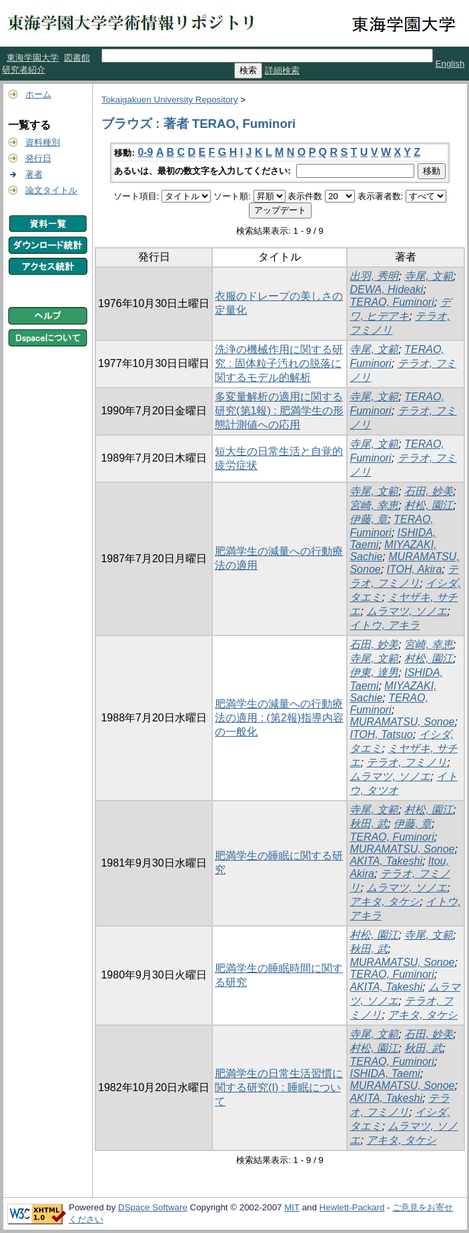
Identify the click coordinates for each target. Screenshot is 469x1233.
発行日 (38, 158)
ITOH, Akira (414, 569)
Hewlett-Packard (352, 1207)
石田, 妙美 (428, 491)
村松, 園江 (428, 505)
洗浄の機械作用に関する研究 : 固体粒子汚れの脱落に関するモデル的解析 (279, 363)
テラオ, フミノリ (406, 762)
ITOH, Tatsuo (381, 734)
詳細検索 (282, 70)
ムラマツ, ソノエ (406, 611)
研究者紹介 (23, 70)
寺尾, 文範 (428, 276)
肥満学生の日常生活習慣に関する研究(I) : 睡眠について (279, 1087)
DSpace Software (152, 1207)
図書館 (77, 58)
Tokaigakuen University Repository (169, 100)
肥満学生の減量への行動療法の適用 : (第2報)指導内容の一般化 (279, 717)
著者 (34, 174)
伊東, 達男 (374, 672)
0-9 (145, 152)
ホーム (38, 94)
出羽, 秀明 (374, 276)
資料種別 (42, 142)
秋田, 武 (369, 823)
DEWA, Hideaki (386, 289)
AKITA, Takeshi (386, 861)
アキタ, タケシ (385, 901)
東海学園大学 (33, 58)
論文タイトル (51, 190)
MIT (292, 1207)
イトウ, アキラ (385, 625)
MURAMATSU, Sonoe (402, 721)
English (450, 64)
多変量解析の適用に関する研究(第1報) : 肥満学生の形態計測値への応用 (279, 410)
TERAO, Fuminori (392, 302)
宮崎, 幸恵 (374, 505)
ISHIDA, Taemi (385, 1073)
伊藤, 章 (369, 519)
